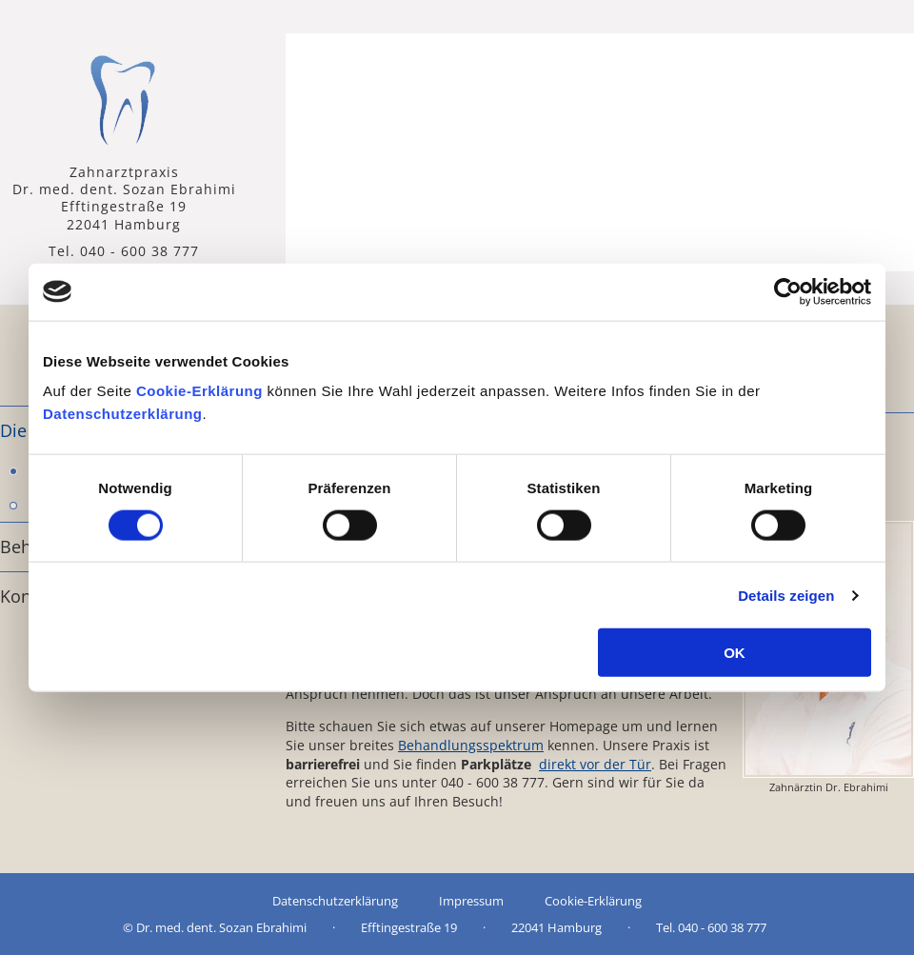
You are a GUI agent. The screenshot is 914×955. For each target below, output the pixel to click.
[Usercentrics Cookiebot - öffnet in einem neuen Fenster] (788, 291)
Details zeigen (786, 595)
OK (734, 653)
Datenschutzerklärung (123, 414)
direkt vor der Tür (595, 764)
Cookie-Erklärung (199, 391)
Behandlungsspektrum (471, 745)
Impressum (471, 900)
